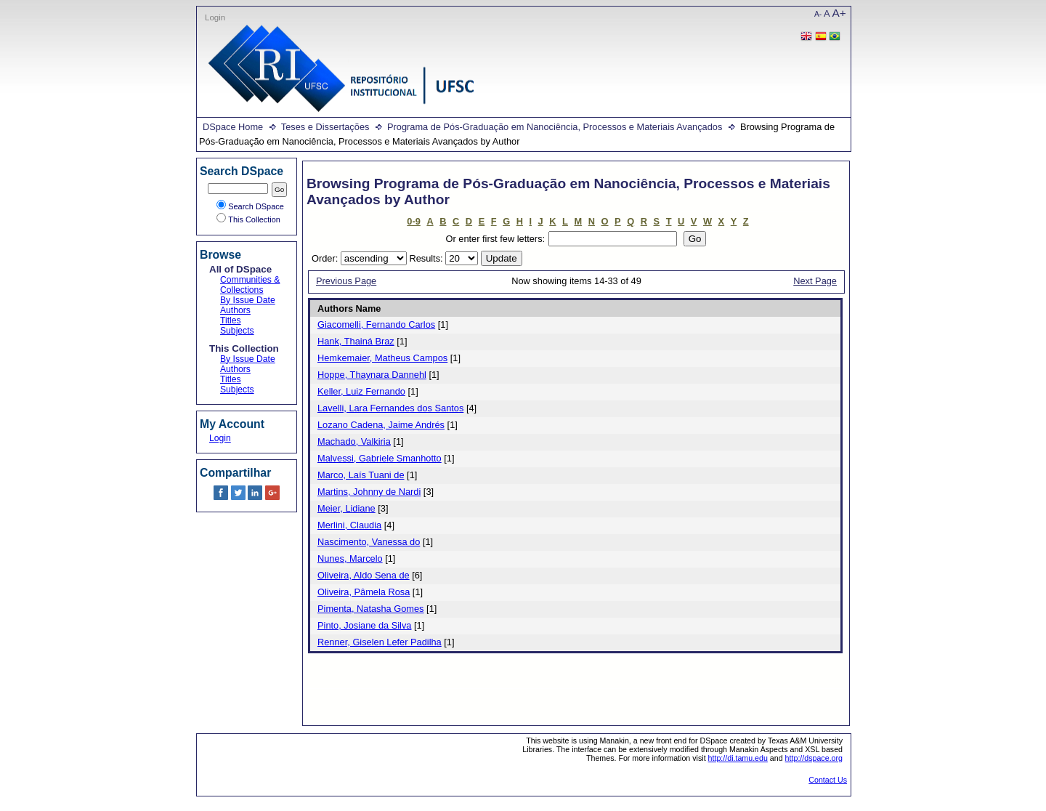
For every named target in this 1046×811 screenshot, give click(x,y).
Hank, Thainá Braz (355, 341)
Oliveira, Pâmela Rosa (363, 591)
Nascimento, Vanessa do (368, 541)
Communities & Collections (250, 285)
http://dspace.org (814, 758)
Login (215, 17)
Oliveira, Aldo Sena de (363, 575)
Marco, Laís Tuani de (361, 474)
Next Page (815, 280)
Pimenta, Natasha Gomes (370, 608)
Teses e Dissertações (325, 126)
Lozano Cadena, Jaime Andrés (381, 424)
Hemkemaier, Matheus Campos (382, 357)
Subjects (237, 331)
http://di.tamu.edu (738, 758)
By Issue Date (247, 300)
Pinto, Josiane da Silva (364, 625)
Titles (230, 320)
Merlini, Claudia (349, 525)
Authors (235, 310)
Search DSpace (250, 206)
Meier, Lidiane (346, 508)
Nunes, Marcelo (350, 558)
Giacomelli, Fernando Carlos (376, 324)
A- (818, 14)
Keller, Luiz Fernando (361, 391)
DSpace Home (233, 126)
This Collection (248, 219)
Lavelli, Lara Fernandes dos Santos (390, 408)
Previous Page (346, 280)
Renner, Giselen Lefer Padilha (379, 642)
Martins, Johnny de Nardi (369, 491)
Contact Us (827, 779)
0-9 (414, 221)
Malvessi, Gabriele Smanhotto (379, 458)
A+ (839, 13)
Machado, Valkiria (354, 441)
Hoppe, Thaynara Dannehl (371, 374)
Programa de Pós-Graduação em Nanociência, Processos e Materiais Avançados (554, 126)
